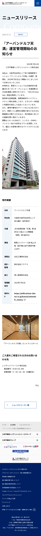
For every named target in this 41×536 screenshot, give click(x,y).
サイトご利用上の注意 (8, 498)
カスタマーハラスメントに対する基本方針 (14, 469)
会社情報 (12, 425)
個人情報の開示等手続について (11, 484)
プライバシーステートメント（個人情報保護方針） (17, 473)
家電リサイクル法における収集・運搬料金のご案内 (17, 509)
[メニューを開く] (37, 3)
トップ (4, 425)
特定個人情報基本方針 (8, 476)
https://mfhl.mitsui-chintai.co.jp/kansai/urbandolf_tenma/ (25, 296)
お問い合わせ (6, 506)
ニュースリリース (24, 425)
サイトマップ (6, 502)
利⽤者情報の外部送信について (11, 487)
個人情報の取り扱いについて (10, 480)
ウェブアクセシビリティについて (12, 495)
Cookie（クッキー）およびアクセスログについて (16, 491)
